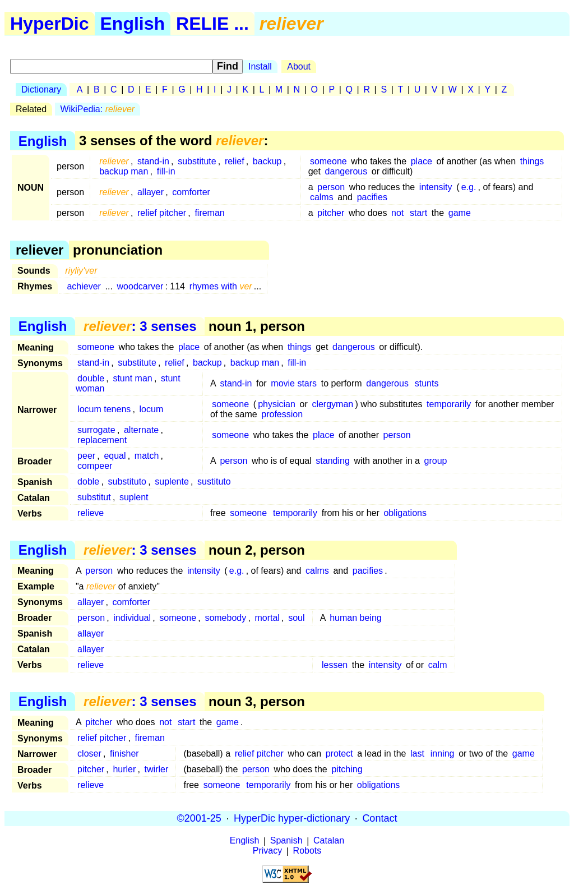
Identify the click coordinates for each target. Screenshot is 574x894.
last (417, 753)
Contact (379, 818)
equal (115, 455)
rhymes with (220, 286)
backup (267, 161)
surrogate (96, 430)
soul (296, 618)
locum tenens (104, 409)
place (421, 161)
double (90, 378)
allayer (150, 192)
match (147, 455)
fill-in (166, 171)
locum (152, 409)
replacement (102, 440)
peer (86, 455)
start (418, 213)
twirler (157, 769)
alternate (141, 430)
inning (442, 753)
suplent (134, 497)
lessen (335, 665)
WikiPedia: (98, 109)
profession (282, 414)
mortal (266, 618)
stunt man (132, 378)
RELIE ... (212, 23)
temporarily (449, 404)
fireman (209, 213)
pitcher (330, 213)
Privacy (267, 851)
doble (88, 481)
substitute (197, 161)
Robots (307, 851)
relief (234, 161)
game (459, 213)
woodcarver (140, 286)
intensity (435, 187)
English (132, 23)
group (435, 461)
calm (437, 665)
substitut (94, 497)
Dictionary (41, 89)
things (532, 161)
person (331, 187)
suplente (172, 481)
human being (356, 618)
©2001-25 (199, 818)
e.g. (468, 187)
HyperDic (49, 23)
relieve (90, 513)
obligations (405, 513)
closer (89, 753)
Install (260, 66)
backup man (123, 171)
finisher (124, 753)
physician (276, 404)
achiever (83, 286)
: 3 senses (140, 326)
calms (322, 197)
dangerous (346, 171)
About (299, 66)
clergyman (332, 404)
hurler (124, 769)
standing (333, 461)
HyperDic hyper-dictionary (292, 818)
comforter (191, 192)
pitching (346, 769)
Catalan (328, 841)
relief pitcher (161, 213)
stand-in (153, 161)
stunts (427, 383)
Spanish (286, 841)
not (397, 213)
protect (339, 753)
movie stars (294, 383)
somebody (225, 618)
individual (132, 618)
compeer (94, 466)
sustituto (214, 481)
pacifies (372, 197)
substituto (127, 481)
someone (328, 161)
